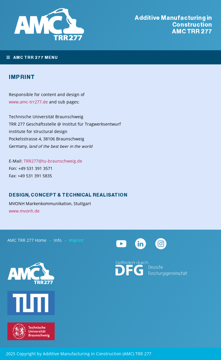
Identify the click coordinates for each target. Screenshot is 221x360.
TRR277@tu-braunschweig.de (53, 161)
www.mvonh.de (24, 211)
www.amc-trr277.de (28, 102)
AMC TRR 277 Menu (32, 57)
